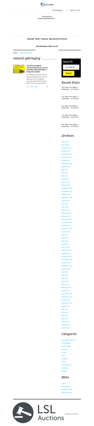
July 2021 (65, 309)
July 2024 (65, 204)
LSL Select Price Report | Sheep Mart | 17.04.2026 (70, 88)
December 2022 (67, 256)
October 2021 (66, 300)
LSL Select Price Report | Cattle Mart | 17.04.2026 (70, 98)
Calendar (30, 39)
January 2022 (66, 291)
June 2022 (65, 275)
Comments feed (67, 389)
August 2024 (66, 201)
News (37, 39)
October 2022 (66, 263)
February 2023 (66, 250)
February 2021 (66, 325)
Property (44, 39)
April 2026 (65, 142)
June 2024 (65, 207)
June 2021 (65, 312)
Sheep (63, 362)
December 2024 (67, 188)
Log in (64, 383)
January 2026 (66, 151)
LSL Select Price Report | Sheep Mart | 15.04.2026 (70, 125)
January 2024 (66, 216)
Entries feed (65, 386)
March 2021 (66, 322)
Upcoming (65, 368)
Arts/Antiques (42, 46)
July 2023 (65, 235)
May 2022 (65, 278)
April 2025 (65, 179)
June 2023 (65, 238)
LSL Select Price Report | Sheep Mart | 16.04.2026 (70, 107)
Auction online (66, 346)
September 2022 (67, 266)
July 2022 (65, 272)
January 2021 (66, 328)
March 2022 (66, 284)
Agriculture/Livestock (58, 39)
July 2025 (65, 170)
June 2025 (65, 173)
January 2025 (66, 185)
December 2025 (67, 154)
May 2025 (65, 176)
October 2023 (66, 225)
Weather (64, 371)
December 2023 (67, 219)
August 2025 (66, 167)
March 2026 (66, 145)
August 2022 (66, 269)
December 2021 (67, 294)
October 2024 (66, 194)
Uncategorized (66, 365)
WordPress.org (67, 392)
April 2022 (65, 281)
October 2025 (66, 160)
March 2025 (66, 182)
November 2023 (67, 222)
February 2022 (66, 287)
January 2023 (66, 253)
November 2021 (67, 297)
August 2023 (66, 232)
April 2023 (65, 244)
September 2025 (67, 163)
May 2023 (65, 241)
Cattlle (64, 352)
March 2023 (66, 247)
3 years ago (33, 86)
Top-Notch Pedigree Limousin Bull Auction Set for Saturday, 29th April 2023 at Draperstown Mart (37, 69)
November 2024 (67, 191)
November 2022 (67, 260)
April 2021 (65, 318)
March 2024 (66, 210)
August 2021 (66, 306)
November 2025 (67, 157)
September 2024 (67, 197)
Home (15, 53)
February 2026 (66, 148)
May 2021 (65, 315)
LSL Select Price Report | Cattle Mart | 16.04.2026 (70, 116)
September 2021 (67, 303)
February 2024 (66, 213)
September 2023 (67, 229)
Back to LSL (53, 46)
